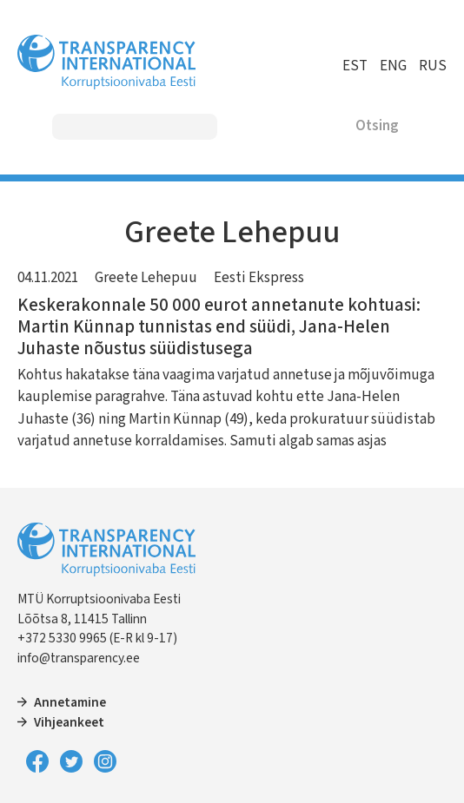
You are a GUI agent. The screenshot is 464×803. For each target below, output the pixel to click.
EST (355, 66)
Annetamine (70, 702)
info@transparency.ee (78, 658)
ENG (393, 66)
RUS (433, 66)
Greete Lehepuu (146, 277)
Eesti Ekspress (259, 277)
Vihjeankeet (69, 722)
